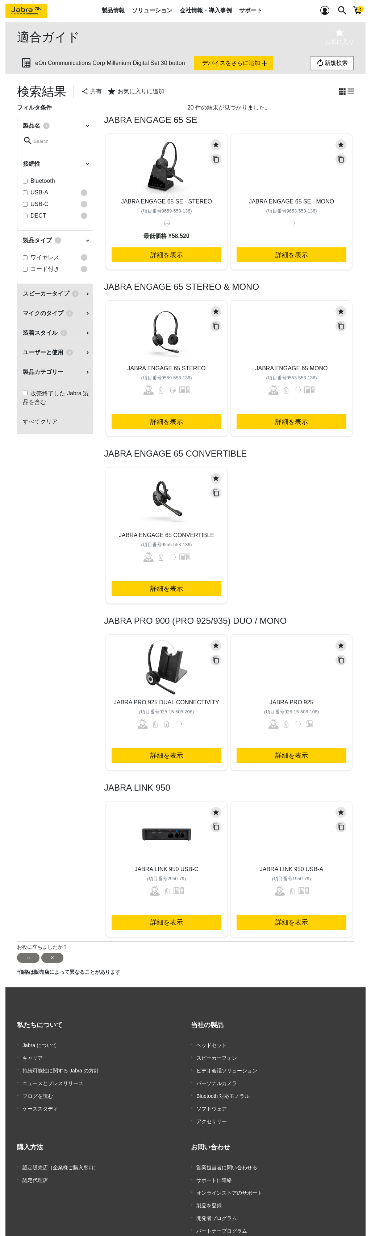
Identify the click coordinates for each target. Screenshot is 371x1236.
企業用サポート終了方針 (224, 1230)
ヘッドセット (211, 1044)
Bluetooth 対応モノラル (223, 1088)
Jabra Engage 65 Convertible (166, 535)
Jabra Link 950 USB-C (166, 869)
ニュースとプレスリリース (52, 1077)
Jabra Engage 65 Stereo (166, 368)
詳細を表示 (166, 255)
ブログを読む (37, 1088)
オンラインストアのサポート (229, 1176)
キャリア (32, 1055)
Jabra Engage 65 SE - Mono (291, 201)
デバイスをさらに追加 (235, 63)
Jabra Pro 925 (291, 702)
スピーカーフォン (216, 1055)
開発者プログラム (216, 1197)
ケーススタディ (40, 1099)
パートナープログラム (221, 1208)
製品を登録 (209, 1187)
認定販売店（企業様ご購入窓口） (60, 1154)
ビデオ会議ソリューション (226, 1066)
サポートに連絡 (214, 1165)
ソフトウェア (211, 1099)
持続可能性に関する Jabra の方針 (60, 1066)
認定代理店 (35, 1165)
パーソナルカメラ (216, 1077)
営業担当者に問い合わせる (226, 1154)
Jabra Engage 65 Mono (291, 368)
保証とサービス (214, 1219)
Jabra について (39, 1044)
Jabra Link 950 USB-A (291, 869)
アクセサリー (211, 1110)
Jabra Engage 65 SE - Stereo (166, 201)
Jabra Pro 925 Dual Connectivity (166, 702)
